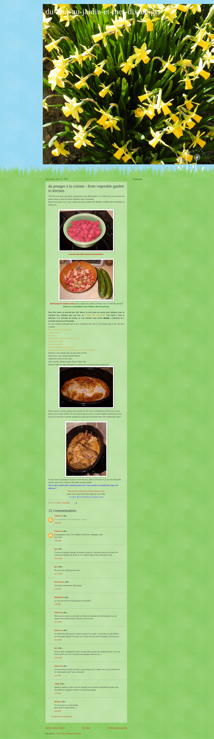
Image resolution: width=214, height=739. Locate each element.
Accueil (86, 727)
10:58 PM (58, 640)
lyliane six (58, 613)
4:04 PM (57, 711)
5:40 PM (57, 604)
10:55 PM (58, 622)
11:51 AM (58, 574)
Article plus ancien (117, 727)
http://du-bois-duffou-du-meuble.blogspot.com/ (86, 491)
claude (56, 684)
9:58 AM (57, 541)
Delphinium (59, 597)
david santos (59, 582)
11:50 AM (58, 559)
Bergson (57, 702)
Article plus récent (55, 727)
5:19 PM (57, 589)
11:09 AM (58, 658)
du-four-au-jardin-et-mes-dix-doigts (102, 11)
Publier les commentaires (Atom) (68, 734)
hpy (55, 549)
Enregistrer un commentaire (62, 716)
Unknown (58, 516)
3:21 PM (57, 676)
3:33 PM (57, 693)
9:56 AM (57, 523)
